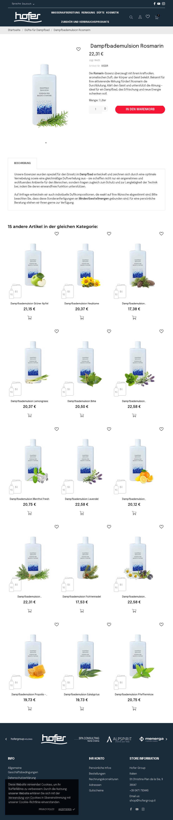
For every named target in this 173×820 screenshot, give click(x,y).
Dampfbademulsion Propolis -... (29, 694)
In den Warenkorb (140, 109)
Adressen (95, 785)
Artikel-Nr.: (95, 66)
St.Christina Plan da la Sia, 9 (146, 779)
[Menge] (95, 109)
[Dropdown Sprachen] (140, 17)
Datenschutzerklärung (22, 778)
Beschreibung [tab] (22, 163)
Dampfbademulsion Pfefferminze (134, 694)
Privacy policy (46, 809)
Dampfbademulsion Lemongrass (29, 401)
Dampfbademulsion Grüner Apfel (29, 304)
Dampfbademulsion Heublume (82, 304)
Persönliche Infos (100, 768)
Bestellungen (97, 773)
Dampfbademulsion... (134, 304)
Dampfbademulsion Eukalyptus (82, 694)
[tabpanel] (46, 95)
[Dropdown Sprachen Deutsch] (28, 4)
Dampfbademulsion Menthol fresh (29, 499)
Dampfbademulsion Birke (82, 401)
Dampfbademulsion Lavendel (81, 499)
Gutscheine (96, 790)
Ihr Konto (96, 758)
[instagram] (163, 4)
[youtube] (158, 4)
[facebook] (155, 4)
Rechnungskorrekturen (103, 779)
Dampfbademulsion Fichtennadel (82, 597)
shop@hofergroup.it (143, 800)
